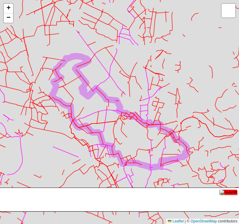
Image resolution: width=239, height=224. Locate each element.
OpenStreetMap (203, 221)
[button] (8, 8)
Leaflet (176, 221)
